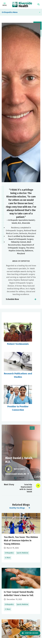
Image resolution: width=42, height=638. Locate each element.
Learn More (21, 537)
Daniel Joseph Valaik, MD (15, 474)
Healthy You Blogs (17, 508)
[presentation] (38, 485)
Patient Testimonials (18, 344)
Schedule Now (12, 299)
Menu (4, 4)
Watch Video (15, 469)
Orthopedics (7, 12)
